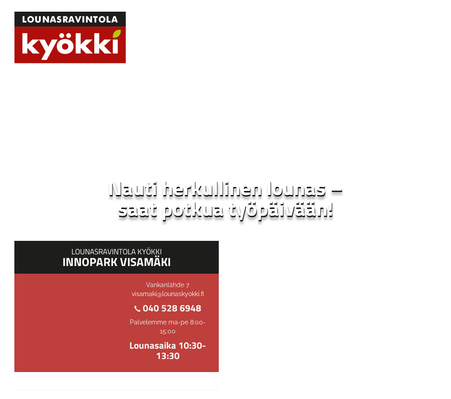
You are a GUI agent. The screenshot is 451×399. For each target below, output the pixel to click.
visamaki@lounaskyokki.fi (168, 293)
